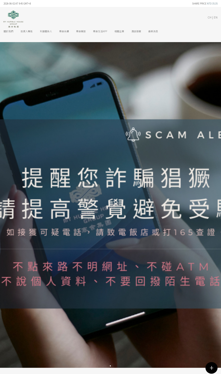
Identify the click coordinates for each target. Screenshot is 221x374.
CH (210, 17)
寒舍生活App (100, 31)
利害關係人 (46, 31)
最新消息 (153, 31)
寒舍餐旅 (81, 31)
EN (216, 17)
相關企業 (119, 31)
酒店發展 (136, 31)
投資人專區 (27, 31)
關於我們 (8, 31)
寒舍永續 (64, 31)
